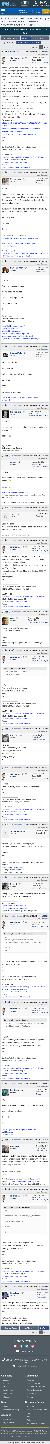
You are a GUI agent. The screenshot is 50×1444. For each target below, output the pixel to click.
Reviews (31, 1397)
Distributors (8, 1390)
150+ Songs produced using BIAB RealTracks (19, 1130)
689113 (45, 768)
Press (5, 1387)
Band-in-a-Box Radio (36, 1387)
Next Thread (40, 38)
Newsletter (27, 1351)
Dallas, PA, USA (41, 1150)
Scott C (18, 1002)
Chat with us (23, 1366)
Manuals (31, 1413)
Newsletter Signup (11, 1410)
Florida (38, 1094)
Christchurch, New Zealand (38, 416)
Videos (30, 1416)
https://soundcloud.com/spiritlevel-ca (15, 908)
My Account (8, 1419)
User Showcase (29, 22)
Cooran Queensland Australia (38, 622)
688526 (45, 346)
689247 (45, 916)
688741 (45, 508)
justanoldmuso (15, 916)
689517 (45, 1002)
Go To (36, 42)
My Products (8, 1422)
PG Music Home (8, 19)
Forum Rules (35, 29)
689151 (45, 825)
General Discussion (12, 22)
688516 (45, 172)
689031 (45, 729)
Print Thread (23, 42)
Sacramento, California (40, 466)
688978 (45, 612)
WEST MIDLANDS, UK (40, 62)
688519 (45, 261)
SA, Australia (41, 1297)
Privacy (18, 1436)
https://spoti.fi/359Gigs (10, 329)
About (5, 1380)
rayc (19, 650)
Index (26, 38)
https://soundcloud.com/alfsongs (14, 867)
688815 (45, 540)
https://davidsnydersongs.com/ (13, 326)
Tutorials (31, 1420)
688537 (45, 405)
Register (32, 19)
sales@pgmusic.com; (23, 1433)
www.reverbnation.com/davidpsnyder (15, 334)
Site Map (28, 1436)
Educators (7, 1393)
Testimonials (32, 1393)
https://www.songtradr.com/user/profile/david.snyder (21, 339)
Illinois (38, 357)
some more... (10, 1135)
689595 (45, 1189)
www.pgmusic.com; (8, 1433)
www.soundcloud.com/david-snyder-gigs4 (17, 336)
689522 (45, 1140)
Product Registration (36, 1423)
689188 (45, 877)
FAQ (25, 33)
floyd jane (17, 1189)
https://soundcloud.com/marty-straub (25, 1181)
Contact (6, 1383)
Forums (21, 19)
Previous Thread (10, 38)
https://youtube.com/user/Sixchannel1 (16, 167)
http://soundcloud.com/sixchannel (14, 162)
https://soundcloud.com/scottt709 (14, 906)
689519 (45, 1083)
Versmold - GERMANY (40, 739)
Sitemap (7, 1397)
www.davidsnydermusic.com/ (12, 331)
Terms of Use (8, 1436)
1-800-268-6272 (24, 12)
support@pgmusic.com (39, 1433)
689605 (45, 1286)
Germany (39, 183)
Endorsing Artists (34, 1390)
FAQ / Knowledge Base (37, 1410)
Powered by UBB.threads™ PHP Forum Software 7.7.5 (25, 1442)
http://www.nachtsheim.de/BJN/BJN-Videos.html (20, 238)
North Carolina (41, 272)
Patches (30, 1406)
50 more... (9, 1132)
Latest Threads (20, 29)
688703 (45, 456)
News (5, 1406)
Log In (44, 19)
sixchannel (17, 172)
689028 (45, 650)
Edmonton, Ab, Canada (40, 888)
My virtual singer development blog (15, 492)
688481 (45, 52)
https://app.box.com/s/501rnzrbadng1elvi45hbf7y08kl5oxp (23, 157)
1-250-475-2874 (35, 12)
